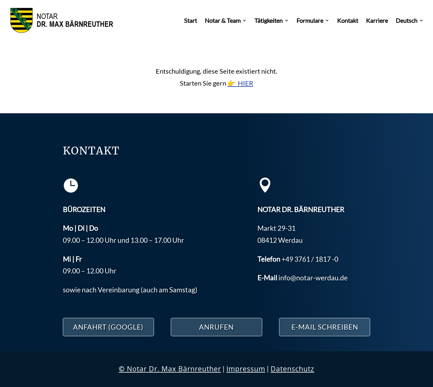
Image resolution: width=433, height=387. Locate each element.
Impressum (245, 368)
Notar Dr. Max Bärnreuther (170, 368)
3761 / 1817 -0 (309, 259)
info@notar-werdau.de (313, 277)
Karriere (377, 21)
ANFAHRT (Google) (108, 327)
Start (190, 21)
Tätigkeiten (268, 21)
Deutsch (406, 21)
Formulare (309, 21)
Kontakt (347, 21)
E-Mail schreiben (324, 327)
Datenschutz (292, 368)
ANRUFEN (216, 327)
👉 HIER (240, 83)
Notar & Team (223, 21)
